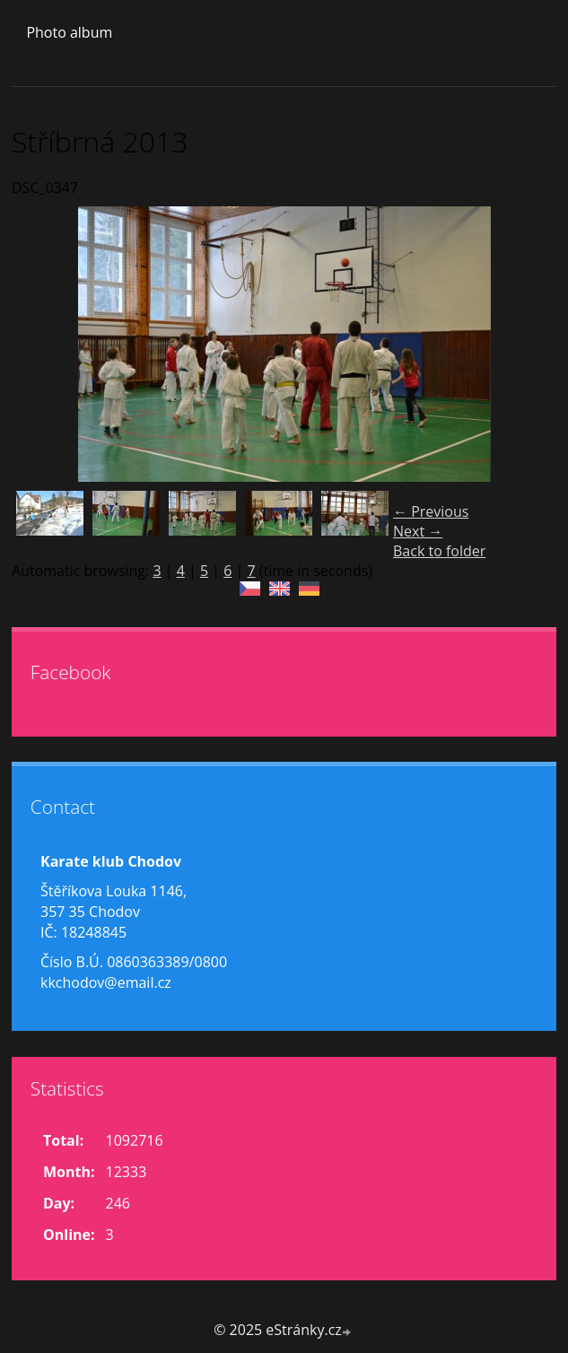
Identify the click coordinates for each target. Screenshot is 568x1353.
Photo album (69, 32)
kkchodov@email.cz (105, 982)
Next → (417, 531)
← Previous (430, 511)
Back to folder (439, 551)
